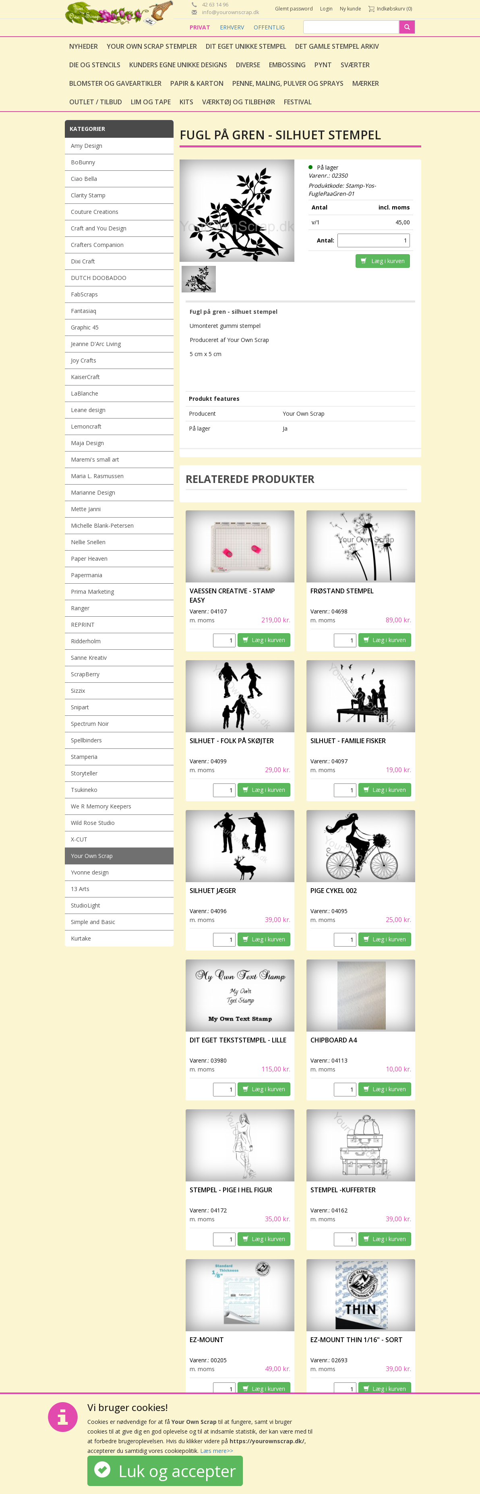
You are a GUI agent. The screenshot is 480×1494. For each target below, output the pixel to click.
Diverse (248, 64)
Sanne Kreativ (89, 657)
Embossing (287, 64)
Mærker (365, 83)
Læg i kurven (383, 261)
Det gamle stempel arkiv (337, 46)
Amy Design (86, 145)
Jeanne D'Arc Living (96, 344)
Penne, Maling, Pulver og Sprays (287, 83)
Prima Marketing (92, 591)
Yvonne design (90, 872)
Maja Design (87, 443)
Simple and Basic (93, 922)
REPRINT (83, 624)
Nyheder (83, 46)
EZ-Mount (207, 1339)
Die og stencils (94, 64)
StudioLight (85, 905)
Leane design (88, 410)
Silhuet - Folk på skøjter (232, 740)
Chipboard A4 (333, 1040)
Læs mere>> (216, 1451)
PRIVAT (201, 27)
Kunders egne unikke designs (178, 64)
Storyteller (84, 773)
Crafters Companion (97, 245)
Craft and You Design (98, 228)
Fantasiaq (83, 311)
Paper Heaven (89, 558)
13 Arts (80, 889)
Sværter (355, 64)
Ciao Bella (84, 178)
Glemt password (294, 8)
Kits (186, 101)
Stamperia (84, 756)
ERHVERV (233, 27)
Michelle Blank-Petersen (102, 525)
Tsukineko (84, 790)
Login (326, 8)
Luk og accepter (165, 1471)
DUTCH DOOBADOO (98, 278)
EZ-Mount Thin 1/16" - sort (356, 1339)
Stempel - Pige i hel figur (231, 1189)
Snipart (80, 707)
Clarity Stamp (88, 195)
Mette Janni (86, 509)
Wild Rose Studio (93, 823)
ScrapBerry (85, 674)
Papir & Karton (196, 83)
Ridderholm (86, 641)
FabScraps (84, 294)
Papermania (86, 575)
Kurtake (81, 938)
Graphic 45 (85, 327)
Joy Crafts (83, 360)
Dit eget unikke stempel (246, 46)
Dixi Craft (83, 261)
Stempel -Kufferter (343, 1189)
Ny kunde (350, 8)
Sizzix (78, 690)
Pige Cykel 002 (333, 890)
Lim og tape (151, 101)
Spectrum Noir (90, 723)
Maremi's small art (95, 459)
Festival (298, 101)
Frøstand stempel (342, 590)
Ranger (80, 608)
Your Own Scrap (92, 856)
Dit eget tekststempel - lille (238, 1040)
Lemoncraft (86, 426)
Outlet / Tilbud (95, 101)
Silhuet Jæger (213, 890)
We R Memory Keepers (101, 806)
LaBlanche (84, 393)
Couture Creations (94, 212)
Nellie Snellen (88, 542)
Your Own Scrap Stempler (152, 46)
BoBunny (83, 162)
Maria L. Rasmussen (97, 476)
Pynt (323, 64)
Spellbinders (86, 740)
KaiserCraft (85, 377)
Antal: (326, 240)
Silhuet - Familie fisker (348, 740)
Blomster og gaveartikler (115, 83)
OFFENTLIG (269, 27)
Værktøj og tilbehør (238, 101)
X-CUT (79, 839)
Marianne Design (93, 492)
